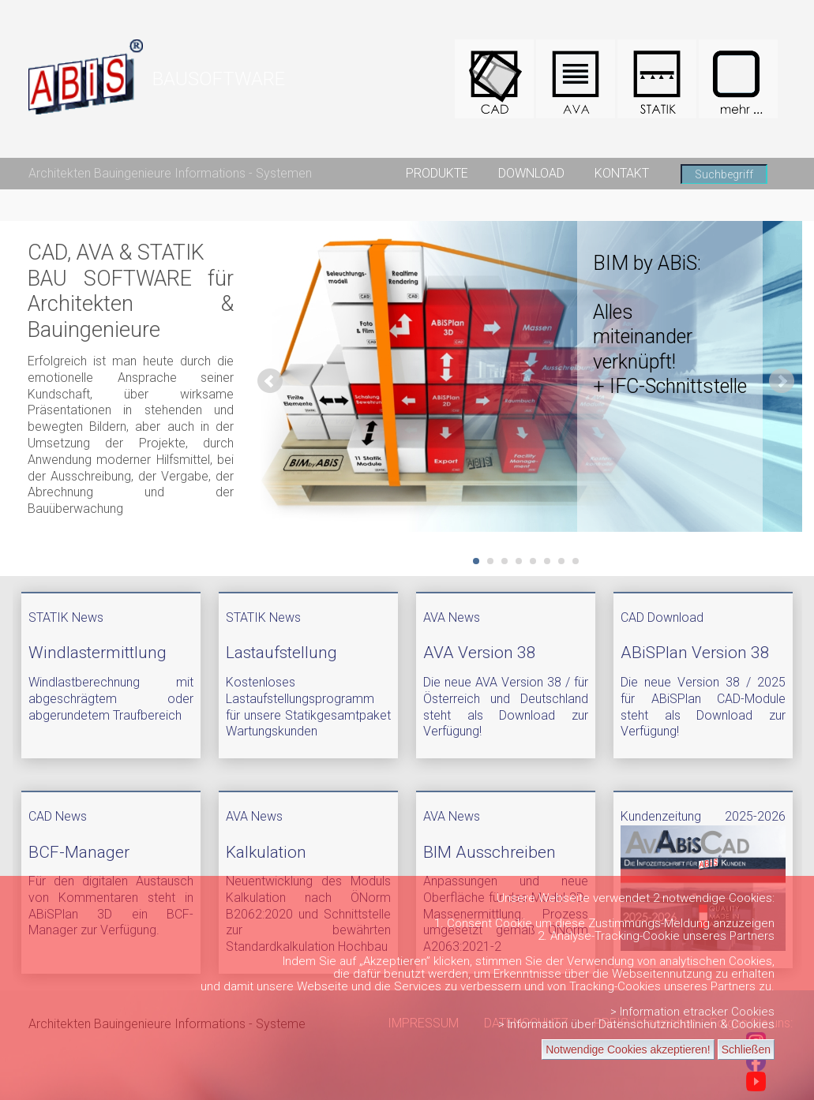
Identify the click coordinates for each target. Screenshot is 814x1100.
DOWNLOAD (531, 173)
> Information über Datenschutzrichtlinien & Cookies (636, 1024)
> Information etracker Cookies (692, 1012)
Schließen (746, 1049)
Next (781, 381)
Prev (270, 381)
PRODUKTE (437, 173)
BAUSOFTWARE (218, 79)
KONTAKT (622, 173)
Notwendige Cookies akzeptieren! (628, 1049)
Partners (752, 936)
